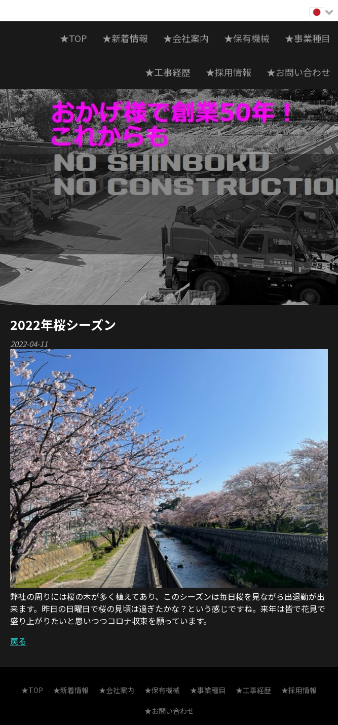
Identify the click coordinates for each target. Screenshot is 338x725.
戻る (18, 641)
